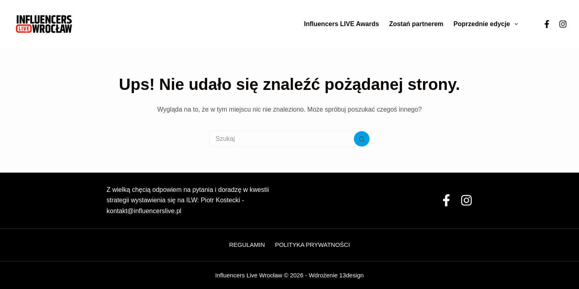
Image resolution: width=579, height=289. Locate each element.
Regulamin (247, 244)
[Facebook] (547, 24)
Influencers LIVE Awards (341, 23)
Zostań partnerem (416, 23)
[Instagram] (563, 24)
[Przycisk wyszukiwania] (362, 139)
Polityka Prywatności (312, 244)
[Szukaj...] (281, 139)
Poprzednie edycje (487, 24)
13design (351, 275)
